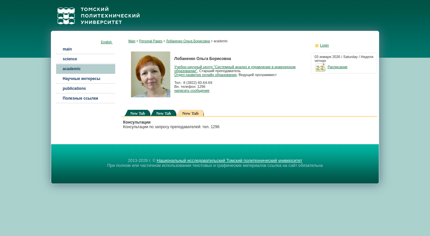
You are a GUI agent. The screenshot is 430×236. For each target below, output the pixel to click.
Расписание (331, 67)
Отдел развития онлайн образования (205, 75)
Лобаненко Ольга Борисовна (188, 41)
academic (72, 69)
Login (324, 45)
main (67, 49)
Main (132, 41)
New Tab (137, 113)
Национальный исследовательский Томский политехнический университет (229, 160)
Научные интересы (81, 78)
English (107, 42)
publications (74, 88)
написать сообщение (191, 90)
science (70, 59)
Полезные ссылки (80, 98)
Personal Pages (150, 41)
